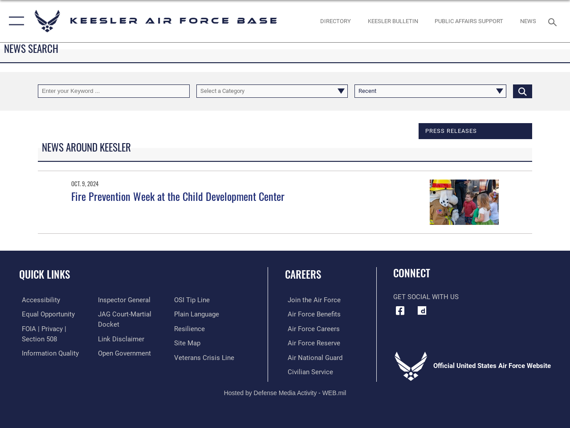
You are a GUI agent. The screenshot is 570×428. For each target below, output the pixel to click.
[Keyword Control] (114, 91)
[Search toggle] (554, 21)
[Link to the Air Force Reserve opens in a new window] (311, 342)
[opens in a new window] (421, 310)
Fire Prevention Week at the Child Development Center (178, 196)
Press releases (451, 131)
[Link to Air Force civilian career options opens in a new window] (307, 371)
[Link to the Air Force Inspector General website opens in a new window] (123, 300)
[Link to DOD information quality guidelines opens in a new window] (47, 352)
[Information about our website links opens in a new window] (120, 338)
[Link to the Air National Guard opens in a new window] (312, 356)
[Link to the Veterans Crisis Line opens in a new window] (205, 356)
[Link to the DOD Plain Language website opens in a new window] (197, 314)
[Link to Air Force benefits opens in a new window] (311, 314)
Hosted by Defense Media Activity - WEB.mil (285, 391)
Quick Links (44, 274)
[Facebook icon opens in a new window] (400, 310)
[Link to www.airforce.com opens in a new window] (311, 300)
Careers (303, 274)
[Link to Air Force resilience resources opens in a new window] (190, 328)
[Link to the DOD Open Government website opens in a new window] (123, 352)
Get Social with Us (426, 297)
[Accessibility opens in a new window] (38, 300)
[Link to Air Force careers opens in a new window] (311, 328)
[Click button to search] (522, 91)
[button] (14, 21)
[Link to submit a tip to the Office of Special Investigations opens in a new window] (193, 300)
